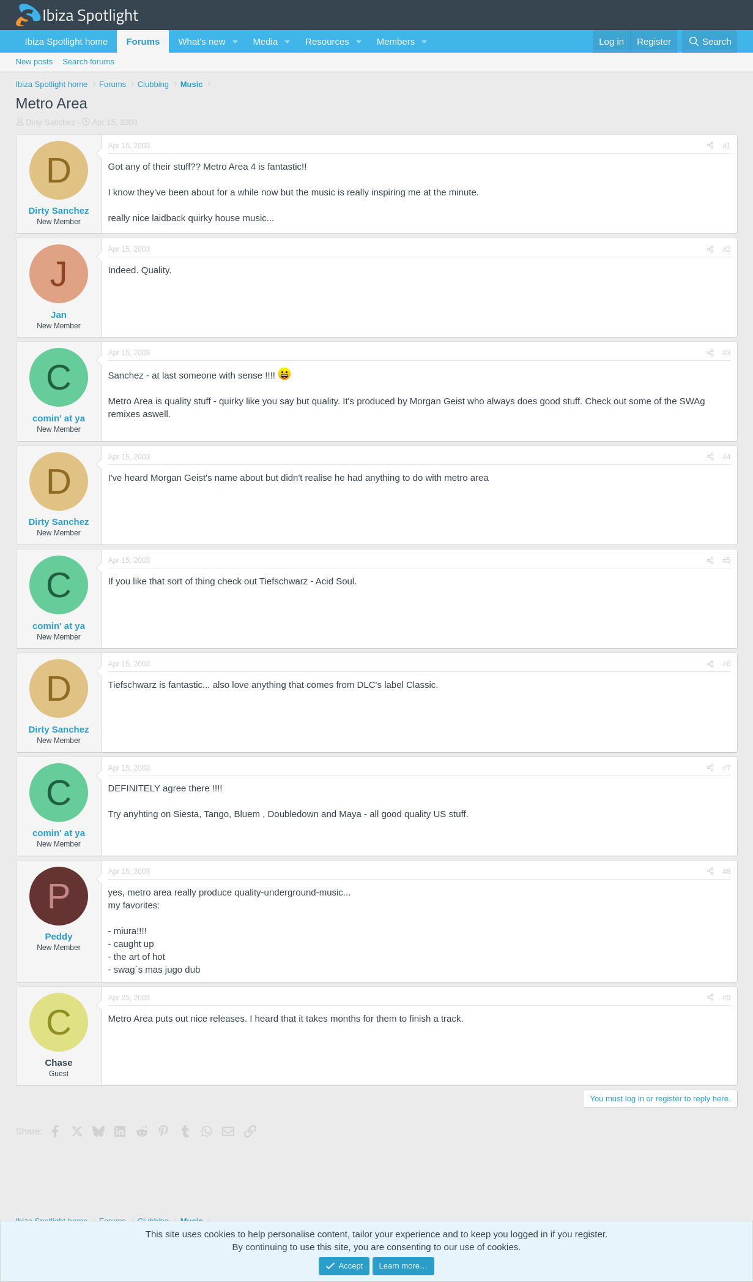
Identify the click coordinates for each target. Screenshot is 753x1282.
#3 (726, 353)
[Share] (710, 146)
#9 (726, 998)
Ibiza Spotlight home (66, 41)
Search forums (88, 61)
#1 (726, 145)
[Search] (710, 41)
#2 (726, 249)
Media (265, 41)
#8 (726, 871)
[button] (234, 41)
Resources (327, 41)
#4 (726, 457)
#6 (726, 664)
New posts (34, 61)
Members (396, 41)
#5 (726, 560)
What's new (201, 41)
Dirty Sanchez (50, 122)
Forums (143, 41)
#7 (726, 768)
